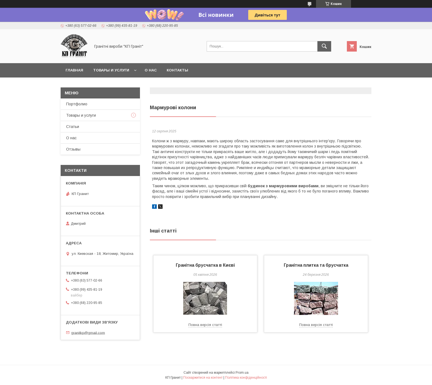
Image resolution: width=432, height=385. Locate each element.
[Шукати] (324, 46)
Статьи (72, 126)
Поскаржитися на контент (203, 377)
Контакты (177, 70)
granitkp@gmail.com (88, 332)
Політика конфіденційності (246, 377)
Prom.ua (242, 373)
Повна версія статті (205, 325)
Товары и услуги (111, 70)
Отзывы (73, 149)
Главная (74, 70)
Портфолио (76, 104)
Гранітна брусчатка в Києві (205, 265)
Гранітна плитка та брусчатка (316, 265)
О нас (151, 70)
